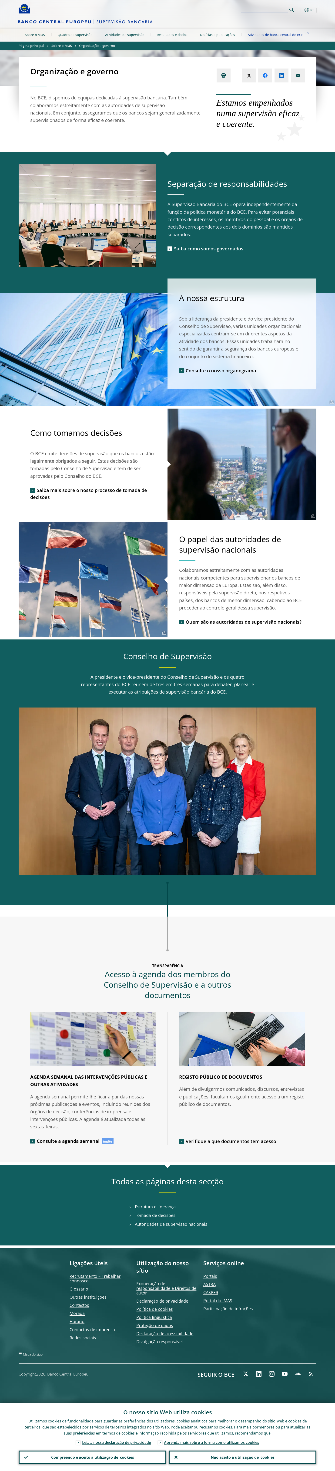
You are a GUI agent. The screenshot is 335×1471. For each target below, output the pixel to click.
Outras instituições (88, 1297)
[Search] (264, 9)
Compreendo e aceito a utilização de (92, 1457)
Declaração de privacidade (162, 1301)
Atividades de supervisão (124, 35)
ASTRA (209, 1284)
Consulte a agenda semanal (68, 1141)
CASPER (210, 1292)
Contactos (79, 1305)
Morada (77, 1313)
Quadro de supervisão (75, 35)
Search (291, 10)
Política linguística (154, 1317)
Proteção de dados (154, 1325)
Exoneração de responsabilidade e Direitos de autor (166, 1288)
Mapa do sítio (33, 1354)
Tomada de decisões (155, 1215)
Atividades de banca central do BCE (279, 34)
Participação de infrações (228, 1308)
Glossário (79, 1289)
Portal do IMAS (217, 1300)
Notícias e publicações (217, 35)
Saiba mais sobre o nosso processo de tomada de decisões (88, 493)
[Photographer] (152, 263)
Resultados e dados (172, 35)
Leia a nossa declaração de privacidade (116, 1442)
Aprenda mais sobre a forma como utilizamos (211, 1442)
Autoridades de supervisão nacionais (171, 1224)
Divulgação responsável (159, 1341)
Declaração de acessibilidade (164, 1333)
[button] (300, 10)
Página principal (31, 45)
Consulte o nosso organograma (221, 370)
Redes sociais (83, 1337)
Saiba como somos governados (208, 249)
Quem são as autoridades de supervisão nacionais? (244, 622)
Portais (210, 1276)
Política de (154, 1309)
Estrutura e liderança (155, 1206)
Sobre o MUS (35, 35)
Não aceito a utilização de (243, 1457)
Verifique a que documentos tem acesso (231, 1141)
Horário (77, 1321)
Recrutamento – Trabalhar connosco (95, 1278)
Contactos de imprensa (92, 1329)
